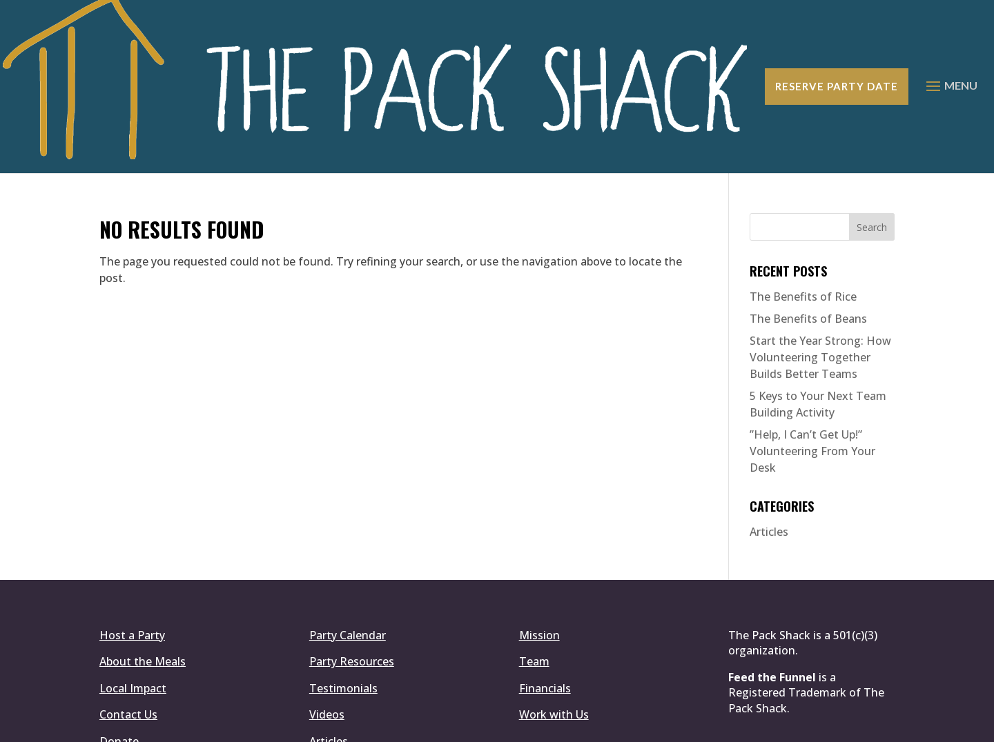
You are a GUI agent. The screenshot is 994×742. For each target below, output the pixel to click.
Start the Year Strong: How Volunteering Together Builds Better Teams (820, 269)
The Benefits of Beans (808, 231)
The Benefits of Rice (803, 209)
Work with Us (554, 626)
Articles (769, 444)
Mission (539, 547)
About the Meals (142, 573)
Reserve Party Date (836, 43)
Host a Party (132, 547)
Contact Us (128, 626)
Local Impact (132, 600)
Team (534, 573)
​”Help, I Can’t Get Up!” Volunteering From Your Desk (812, 363)
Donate (119, 653)
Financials (545, 600)
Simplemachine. (491, 723)
